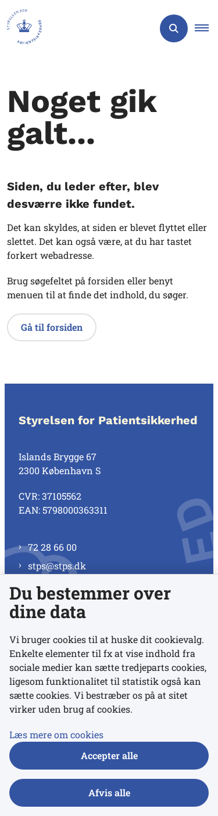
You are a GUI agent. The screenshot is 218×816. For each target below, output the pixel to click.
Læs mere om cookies (56, 734)
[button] (206, 28)
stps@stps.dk (57, 565)
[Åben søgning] (174, 28)
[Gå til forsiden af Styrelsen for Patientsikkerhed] (21, 28)
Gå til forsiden (52, 327)
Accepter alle (109, 755)
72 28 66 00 (52, 547)
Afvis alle (109, 792)
